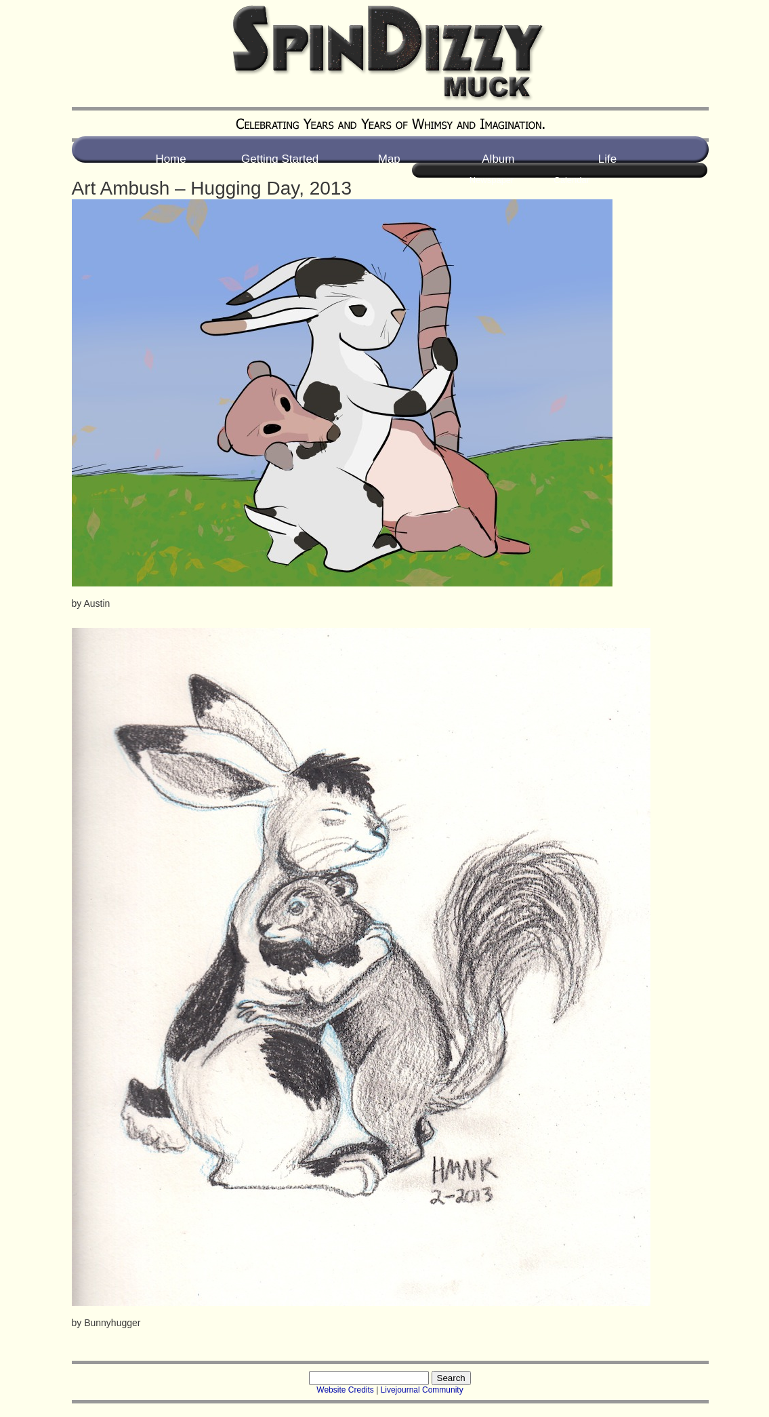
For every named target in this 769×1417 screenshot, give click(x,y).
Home (170, 159)
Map (389, 159)
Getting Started (279, 159)
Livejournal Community (422, 1390)
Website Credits (344, 1390)
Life (607, 159)
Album (498, 159)
